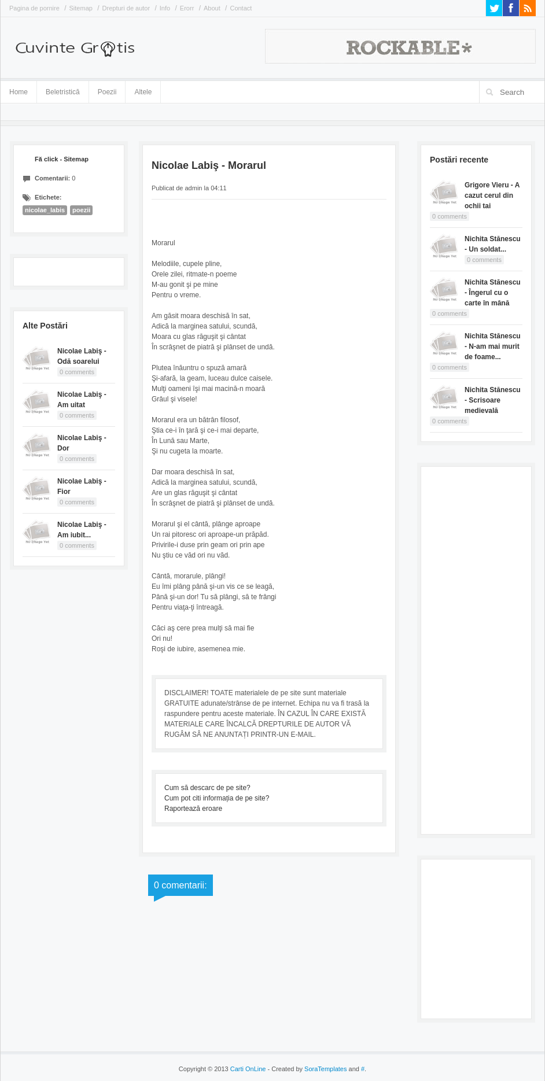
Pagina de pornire (34, 8)
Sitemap (81, 8)
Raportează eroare (193, 809)
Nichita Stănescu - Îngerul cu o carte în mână (493, 292)
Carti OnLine (248, 1068)
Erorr (187, 8)
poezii (81, 209)
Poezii (107, 92)
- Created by (306, 1068)
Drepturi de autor (126, 8)
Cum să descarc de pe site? (207, 788)
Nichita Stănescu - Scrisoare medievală (493, 400)
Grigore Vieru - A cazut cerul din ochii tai (492, 195)
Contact (241, 8)
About (212, 8)
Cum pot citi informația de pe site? (216, 798)
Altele (143, 92)
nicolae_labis (45, 209)
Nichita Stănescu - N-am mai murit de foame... (493, 346)
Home (18, 92)
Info (165, 8)
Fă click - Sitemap (62, 159)
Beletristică (63, 90)
